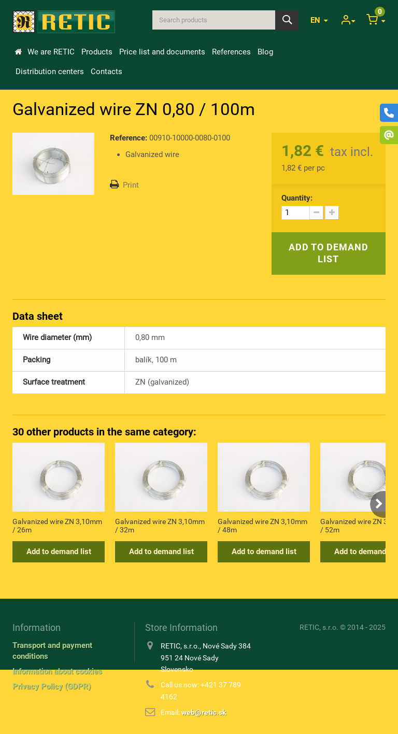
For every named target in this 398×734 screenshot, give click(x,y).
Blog (265, 52)
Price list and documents (162, 52)
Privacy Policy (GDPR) (51, 686)
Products (96, 52)
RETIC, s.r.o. (319, 627)
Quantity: (296, 198)
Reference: (128, 138)
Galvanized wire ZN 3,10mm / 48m (262, 525)
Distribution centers (50, 71)
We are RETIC (51, 52)
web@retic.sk (203, 712)
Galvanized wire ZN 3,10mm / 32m (160, 525)
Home (18, 52)
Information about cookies (57, 671)
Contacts (106, 71)
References (231, 52)
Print (131, 185)
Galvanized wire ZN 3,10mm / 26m (57, 525)
